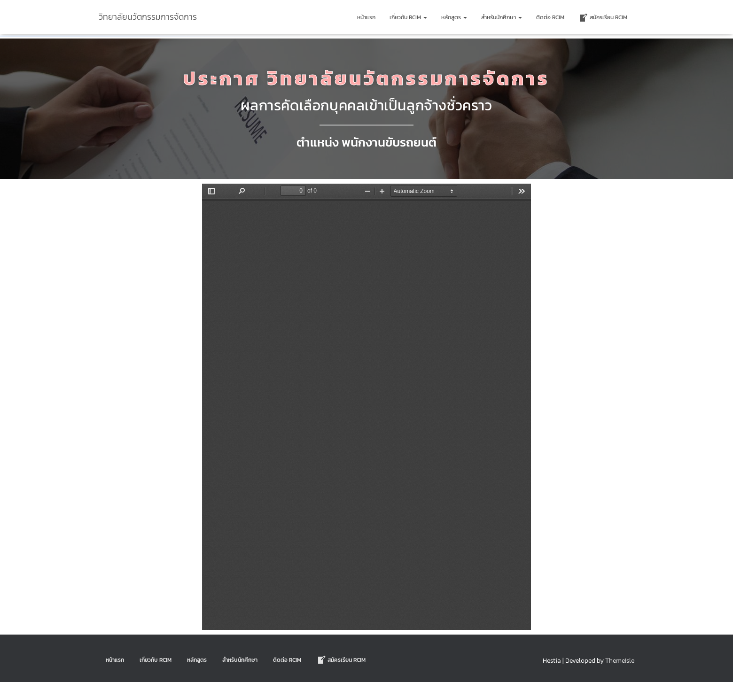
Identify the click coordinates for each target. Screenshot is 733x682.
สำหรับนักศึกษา (501, 17)
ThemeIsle (619, 661)
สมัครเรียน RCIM (602, 18)
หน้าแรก (366, 17)
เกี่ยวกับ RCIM (408, 17)
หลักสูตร (454, 17)
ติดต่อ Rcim (550, 17)
